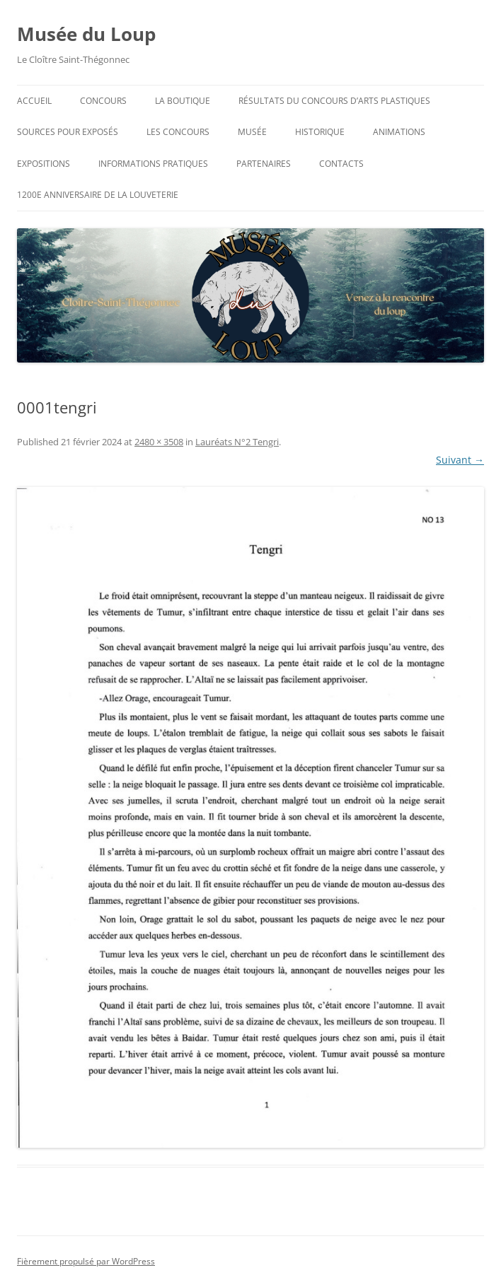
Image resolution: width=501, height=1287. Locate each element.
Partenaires (263, 164)
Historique (320, 132)
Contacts (341, 164)
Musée (252, 132)
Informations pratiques (153, 164)
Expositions (43, 164)
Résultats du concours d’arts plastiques (334, 101)
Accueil (34, 101)
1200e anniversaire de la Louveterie (97, 195)
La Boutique (182, 101)
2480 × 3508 (158, 441)
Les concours (177, 132)
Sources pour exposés (67, 132)
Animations (399, 132)
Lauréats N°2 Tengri (237, 441)
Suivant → (460, 459)
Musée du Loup (86, 34)
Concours (103, 101)
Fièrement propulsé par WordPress (86, 1261)
